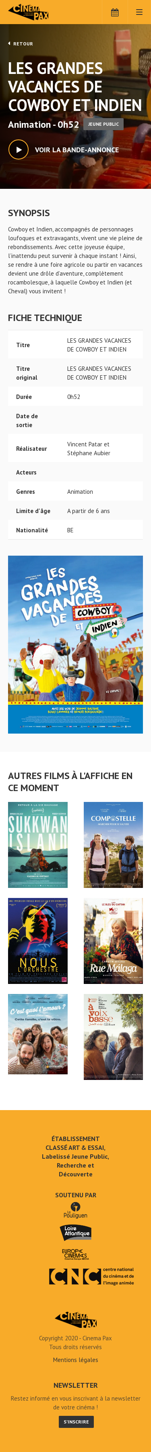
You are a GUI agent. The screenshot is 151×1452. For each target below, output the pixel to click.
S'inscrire (76, 1422)
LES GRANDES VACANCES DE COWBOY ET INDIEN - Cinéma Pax (76, 1320)
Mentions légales (75, 1360)
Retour (20, 43)
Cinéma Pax (41, 12)
